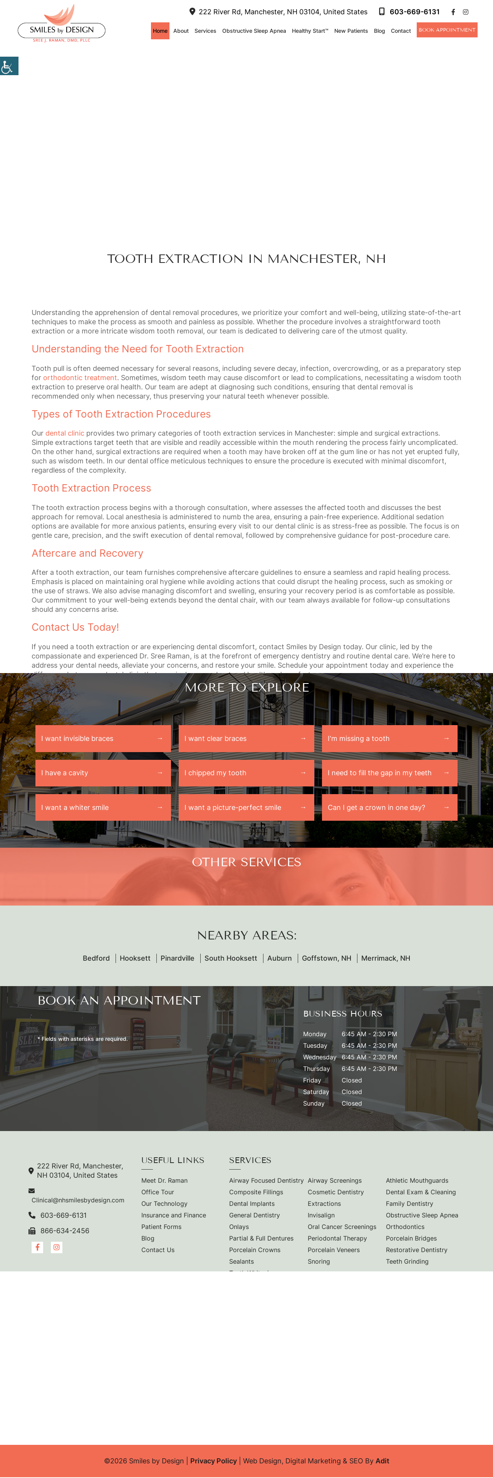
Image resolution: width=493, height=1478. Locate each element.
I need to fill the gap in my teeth (380, 773)
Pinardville (178, 958)
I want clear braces (215, 738)
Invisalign (321, 1216)
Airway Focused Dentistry (266, 1181)
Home (159, 30)
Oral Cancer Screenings (342, 1227)
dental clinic (64, 433)
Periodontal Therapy (337, 1239)
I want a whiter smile (75, 808)
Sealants (241, 1262)
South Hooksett (231, 958)
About (180, 30)
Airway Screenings (335, 1181)
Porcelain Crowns (254, 1250)
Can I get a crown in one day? (376, 808)
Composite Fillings (256, 1193)
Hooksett (135, 958)
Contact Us (157, 1250)
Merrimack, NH (385, 958)
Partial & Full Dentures (261, 1239)
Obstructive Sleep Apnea (253, 30)
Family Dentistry (409, 1204)
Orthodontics (405, 1227)
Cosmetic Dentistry (336, 1193)
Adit (382, 1462)
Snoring (319, 1262)
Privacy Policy (213, 1462)
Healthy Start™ (309, 30)
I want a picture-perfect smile (232, 808)
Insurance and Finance (173, 1216)
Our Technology (164, 1204)
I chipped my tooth (215, 773)
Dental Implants (252, 1204)
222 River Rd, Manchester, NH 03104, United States (278, 12)
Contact (400, 30)
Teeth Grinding (407, 1262)
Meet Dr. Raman (164, 1181)
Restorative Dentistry (417, 1250)
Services (205, 30)
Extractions (324, 1204)
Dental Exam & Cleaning (421, 1193)
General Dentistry (254, 1216)
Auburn (279, 958)
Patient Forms (161, 1227)
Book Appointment (446, 30)
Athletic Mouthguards (417, 1181)
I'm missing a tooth (359, 738)
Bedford (96, 958)
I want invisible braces (77, 738)
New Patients (350, 30)
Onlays (239, 1227)
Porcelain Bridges (411, 1239)
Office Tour (157, 1193)
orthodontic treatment (80, 378)
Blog (378, 30)
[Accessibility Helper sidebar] (9, 65)
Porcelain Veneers (334, 1250)
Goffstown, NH (326, 958)
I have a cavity (64, 773)
